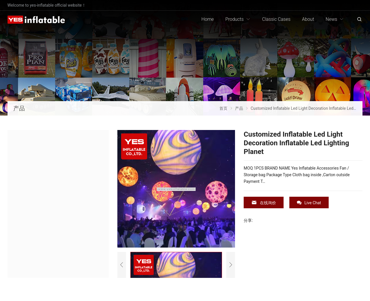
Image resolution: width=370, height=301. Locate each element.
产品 (19, 108)
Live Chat (309, 202)
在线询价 (263, 202)
